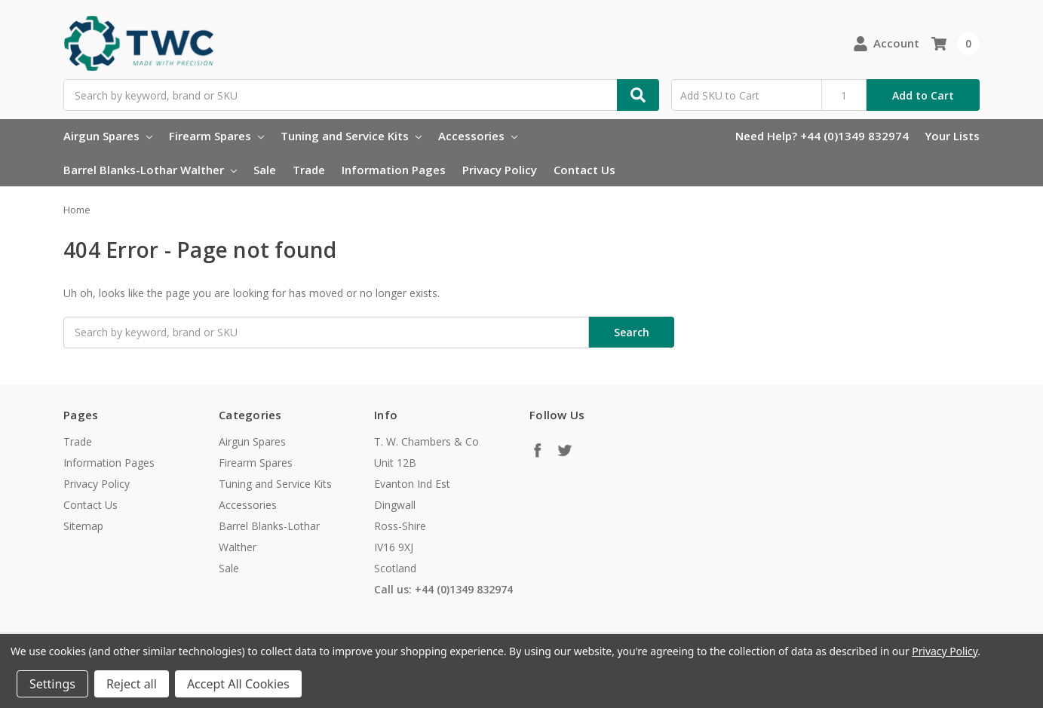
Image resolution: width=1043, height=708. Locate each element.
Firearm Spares (216, 135)
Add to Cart (923, 95)
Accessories (477, 135)
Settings (52, 684)
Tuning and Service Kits (351, 135)
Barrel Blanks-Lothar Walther (150, 169)
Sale (264, 169)
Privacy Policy (499, 169)
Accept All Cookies (238, 684)
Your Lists (952, 135)
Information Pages (394, 169)
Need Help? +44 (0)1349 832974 (822, 135)
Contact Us (584, 169)
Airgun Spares (107, 135)
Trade (309, 169)
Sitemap (83, 526)
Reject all (131, 684)
